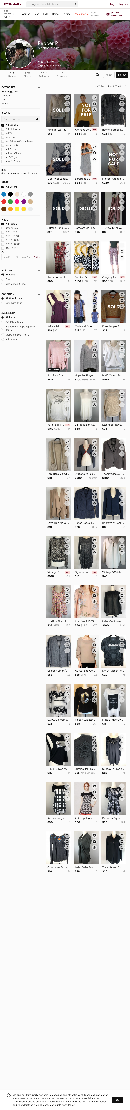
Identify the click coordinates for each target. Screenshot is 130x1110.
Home (55, 13)
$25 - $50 (9, 232)
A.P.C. (6, 133)
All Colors (9, 186)
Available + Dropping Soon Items (18, 328)
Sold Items (9, 339)
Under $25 (9, 227)
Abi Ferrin (9, 137)
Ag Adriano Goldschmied (17, 141)
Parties (66, 13)
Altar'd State (10, 161)
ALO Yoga (9, 157)
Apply (37, 256)
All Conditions (11, 298)
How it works (95, 14)
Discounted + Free (13, 283)
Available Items (12, 321)
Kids (45, 13)
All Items (8, 274)
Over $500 (9, 248)
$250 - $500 (11, 244)
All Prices (9, 223)
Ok (117, 1099)
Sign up (123, 4)
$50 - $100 (10, 236)
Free (5, 279)
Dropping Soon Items (15, 334)
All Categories (9, 91)
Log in (113, 4)
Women (26, 13)
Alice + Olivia (11, 153)
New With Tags (11, 302)
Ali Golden (9, 149)
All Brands (9, 125)
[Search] (56, 4)
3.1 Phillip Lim (11, 129)
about (109, 74)
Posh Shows (81, 13)
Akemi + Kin (10, 145)
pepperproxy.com (51, 65)
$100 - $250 (10, 240)
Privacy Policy (67, 1104)
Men (36, 13)
